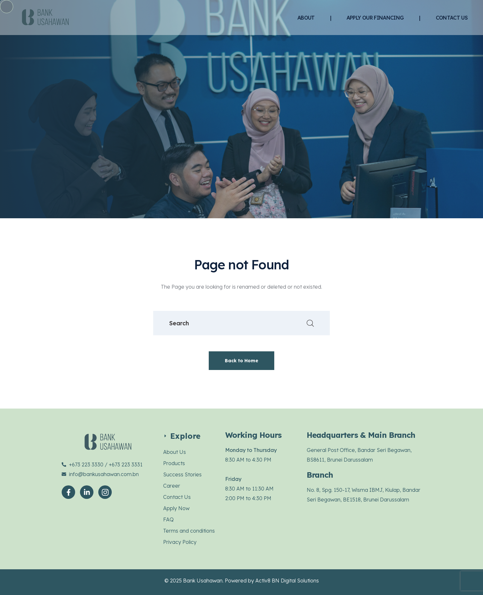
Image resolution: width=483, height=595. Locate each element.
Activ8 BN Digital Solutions (287, 580)
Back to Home (241, 361)
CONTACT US (452, 17)
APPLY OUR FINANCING (375, 17)
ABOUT (306, 17)
